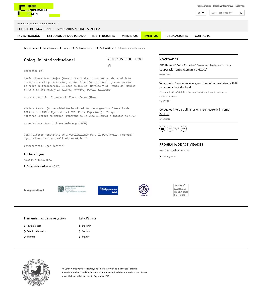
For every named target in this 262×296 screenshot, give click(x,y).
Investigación (28, 36)
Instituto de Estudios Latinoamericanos (38, 23)
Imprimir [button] (86, 225)
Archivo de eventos (85, 48)
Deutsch (86, 231)
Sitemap (240, 5)
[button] (201, 13)
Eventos (151, 36)
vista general (167, 156)
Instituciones (103, 36)
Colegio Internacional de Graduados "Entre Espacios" (58, 29)
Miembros (130, 36)
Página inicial (203, 5)
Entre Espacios (50, 48)
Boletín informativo (223, 5)
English (85, 236)
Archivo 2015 (106, 48)
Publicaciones (176, 36)
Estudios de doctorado (66, 36)
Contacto (202, 36)
